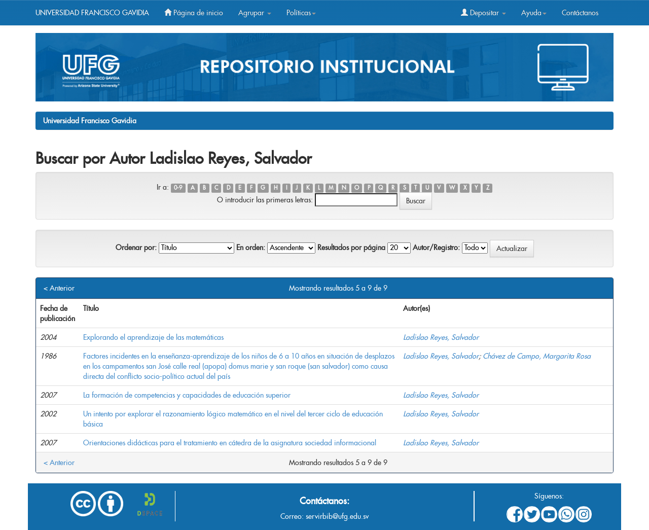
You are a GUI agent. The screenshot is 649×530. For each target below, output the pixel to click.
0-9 (178, 188)
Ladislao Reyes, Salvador (441, 337)
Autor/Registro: (436, 247)
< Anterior (59, 288)
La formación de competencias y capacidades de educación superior (187, 395)
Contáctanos (580, 12)
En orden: (250, 247)
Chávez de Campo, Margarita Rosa (537, 356)
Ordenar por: (136, 247)
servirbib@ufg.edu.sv (337, 516)
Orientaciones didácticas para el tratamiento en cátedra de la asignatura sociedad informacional (229, 442)
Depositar (483, 12)
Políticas (301, 12)
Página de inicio (193, 12)
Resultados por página (351, 247)
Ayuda (534, 12)
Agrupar (254, 12)
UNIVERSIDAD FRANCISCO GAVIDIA (92, 12)
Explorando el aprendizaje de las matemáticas (153, 337)
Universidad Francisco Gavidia (89, 120)
